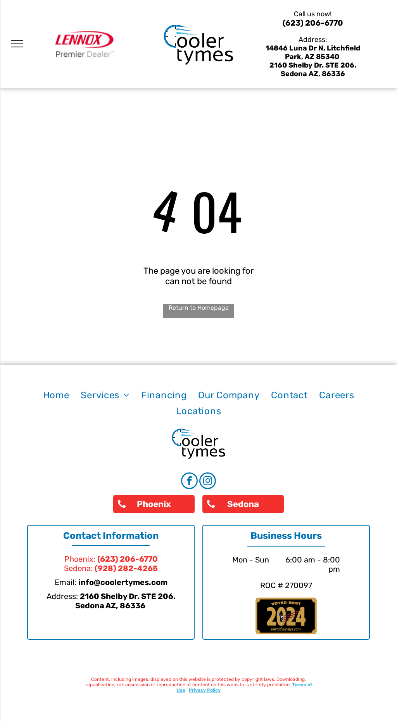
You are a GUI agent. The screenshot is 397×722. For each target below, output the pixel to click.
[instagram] (207, 481)
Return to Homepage (199, 307)
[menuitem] (56, 395)
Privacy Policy (205, 690)
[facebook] (189, 481)
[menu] (17, 44)
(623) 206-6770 (313, 23)
